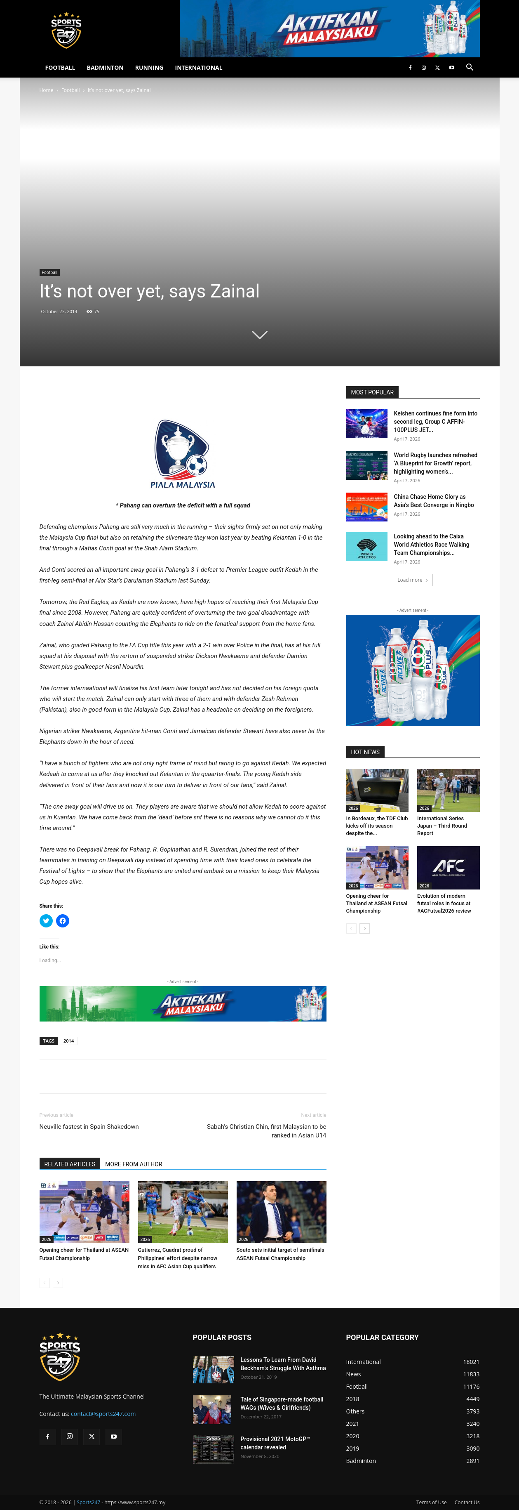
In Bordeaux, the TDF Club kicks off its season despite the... (377, 825)
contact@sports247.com (103, 1414)
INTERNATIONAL (199, 67)
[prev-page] (45, 1283)
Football (70, 90)
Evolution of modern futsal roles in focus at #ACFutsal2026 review (444, 903)
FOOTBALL (60, 67)
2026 (47, 1239)
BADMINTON (105, 67)
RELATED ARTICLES (70, 1164)
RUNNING (149, 67)
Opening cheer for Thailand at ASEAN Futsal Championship (377, 903)
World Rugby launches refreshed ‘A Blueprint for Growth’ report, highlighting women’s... (436, 463)
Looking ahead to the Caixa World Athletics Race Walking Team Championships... (432, 544)
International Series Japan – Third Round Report (442, 825)
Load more (412, 579)
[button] (470, 68)
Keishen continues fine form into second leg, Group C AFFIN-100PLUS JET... (436, 421)
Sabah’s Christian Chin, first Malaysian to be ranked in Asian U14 (266, 1131)
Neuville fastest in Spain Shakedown (89, 1126)
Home (47, 90)
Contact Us (467, 1502)
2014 (68, 1041)
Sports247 (88, 1502)
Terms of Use (431, 1502)
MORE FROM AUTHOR (133, 1164)
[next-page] (58, 1283)
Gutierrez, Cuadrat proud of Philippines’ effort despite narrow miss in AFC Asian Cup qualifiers (178, 1258)
